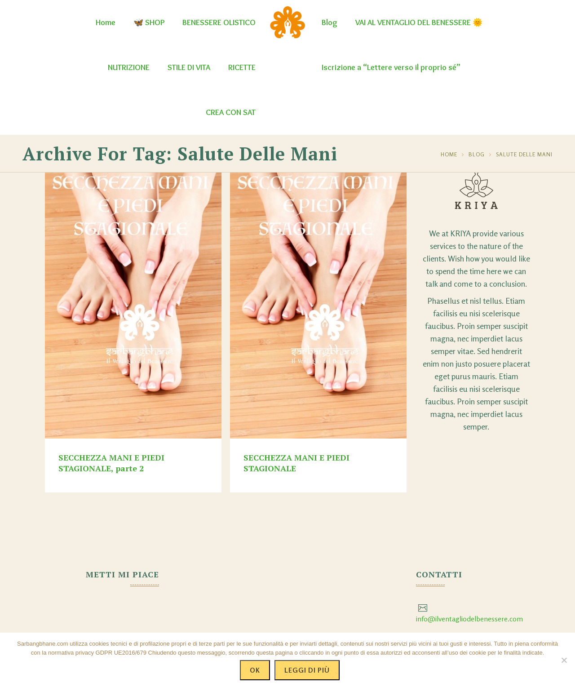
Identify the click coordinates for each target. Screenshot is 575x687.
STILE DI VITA (189, 67)
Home (105, 22)
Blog (329, 22)
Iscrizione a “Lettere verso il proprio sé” (391, 67)
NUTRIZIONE (129, 67)
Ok (255, 670)
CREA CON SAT (231, 112)
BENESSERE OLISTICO (219, 22)
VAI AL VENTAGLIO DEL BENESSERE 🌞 (418, 22)
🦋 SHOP (148, 22)
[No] (563, 660)
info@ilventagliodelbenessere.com (469, 618)
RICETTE (242, 67)
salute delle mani (524, 154)
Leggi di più (307, 670)
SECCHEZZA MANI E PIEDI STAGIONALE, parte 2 (111, 463)
